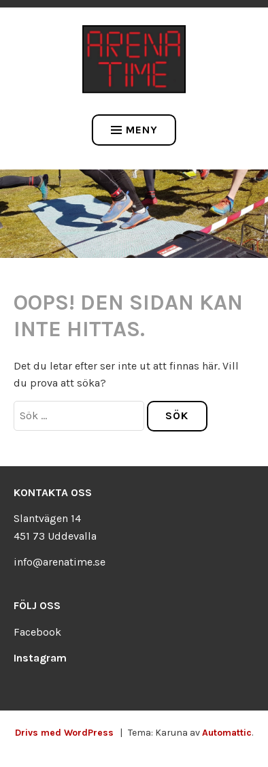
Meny (134, 129)
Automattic (227, 732)
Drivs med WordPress (64, 732)
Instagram (40, 657)
